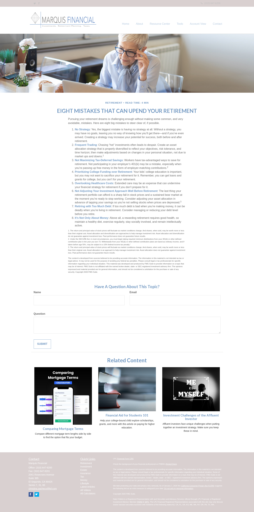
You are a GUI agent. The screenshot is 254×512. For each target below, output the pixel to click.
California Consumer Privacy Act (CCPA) (197, 486)
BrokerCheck (171, 464)
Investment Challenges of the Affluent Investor (191, 417)
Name (37, 292)
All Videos (85, 490)
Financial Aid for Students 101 (127, 415)
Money (83, 480)
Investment (86, 466)
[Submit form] (42, 344)
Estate (83, 470)
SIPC (147, 502)
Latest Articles (87, 486)
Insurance (85, 473)
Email (133, 292)
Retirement (86, 463)
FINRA (139, 502)
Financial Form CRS (125, 459)
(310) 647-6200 (211, 3)
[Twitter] (35, 3)
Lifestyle (84, 483)
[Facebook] (39, 3)
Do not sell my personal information (178, 488)
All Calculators (87, 493)
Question (39, 313)
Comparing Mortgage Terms (63, 429)
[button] (139, 20)
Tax (82, 476)
